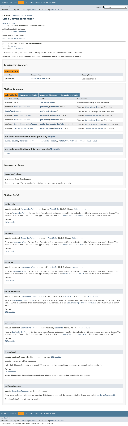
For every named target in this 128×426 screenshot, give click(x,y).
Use (27, 3)
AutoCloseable (19, 32)
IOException (80, 209)
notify (54, 141)
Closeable (7, 32)
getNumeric (45, 115)
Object (14, 46)
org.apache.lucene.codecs (22, 15)
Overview (5, 3)
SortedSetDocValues (23, 128)
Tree (32, 3)
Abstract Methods (48, 95)
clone (7, 141)
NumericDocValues (22, 115)
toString (74, 141)
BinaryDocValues (22, 107)
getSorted (44, 120)
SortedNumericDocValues (25, 124)
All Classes (5, 7)
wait (83, 141)
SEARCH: (99, 7)
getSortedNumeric (48, 124)
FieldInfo (54, 107)
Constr (25, 10)
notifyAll (63, 141)
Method (32, 10)
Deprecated (40, 3)
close (7, 153)
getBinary (44, 107)
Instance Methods (28, 95)
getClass (34, 141)
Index (48, 3)
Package (13, 3)
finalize (24, 141)
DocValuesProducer (39, 78)
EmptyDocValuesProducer (13, 39)
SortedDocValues (22, 120)
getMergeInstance (48, 111)
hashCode (45, 141)
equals (15, 141)
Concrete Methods (69, 95)
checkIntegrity (47, 102)
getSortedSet (46, 128)
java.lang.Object (9, 23)
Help (54, 3)
